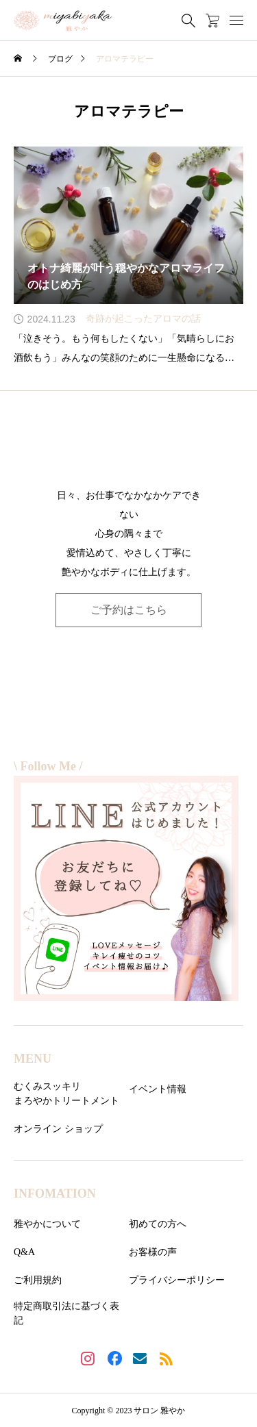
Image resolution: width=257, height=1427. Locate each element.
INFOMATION (55, 1193)
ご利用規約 (38, 1280)
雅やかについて (47, 1224)
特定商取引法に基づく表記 (66, 1313)
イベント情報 (157, 1089)
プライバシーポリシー (177, 1280)
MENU (32, 1058)
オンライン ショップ (58, 1129)
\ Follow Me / (48, 766)
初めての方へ (157, 1224)
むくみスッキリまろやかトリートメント (66, 1093)
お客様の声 (153, 1252)
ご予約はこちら (128, 610)
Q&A (24, 1252)
